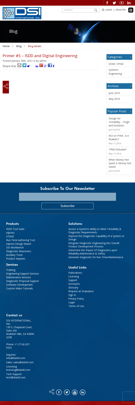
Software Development (19, 284)
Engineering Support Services (22, 273)
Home (6, 46)
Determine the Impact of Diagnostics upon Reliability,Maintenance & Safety (92, 251)
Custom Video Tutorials (19, 288)
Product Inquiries (15, 258)
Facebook (107, 2)
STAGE (10, 236)
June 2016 (114, 93)
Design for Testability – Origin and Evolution (119, 122)
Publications (75, 272)
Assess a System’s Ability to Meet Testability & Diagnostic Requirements (94, 230)
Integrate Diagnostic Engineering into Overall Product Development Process (93, 244)
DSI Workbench (15, 247)
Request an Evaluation (81, 291)
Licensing (73, 276)
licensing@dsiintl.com (18, 369)
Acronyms (74, 283)
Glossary (73, 287)
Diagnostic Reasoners (18, 251)
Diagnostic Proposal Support (22, 281)
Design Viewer (18, 243)
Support (72, 280)
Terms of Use (76, 306)
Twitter (114, 2)
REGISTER (121, 10)
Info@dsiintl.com (15, 358)
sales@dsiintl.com (23, 362)
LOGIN (108, 10)
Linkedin (129, 2)
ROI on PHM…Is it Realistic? (119, 137)
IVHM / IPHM (116, 64)
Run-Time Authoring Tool (20, 240)
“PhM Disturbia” (118, 149)
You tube (75, 391)
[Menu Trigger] (130, 10)
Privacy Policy (76, 298)
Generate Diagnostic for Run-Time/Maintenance (95, 257)
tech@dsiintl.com (15, 377)
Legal (71, 302)
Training (10, 270)
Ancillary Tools (14, 255)
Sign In (72, 295)
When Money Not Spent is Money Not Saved (120, 163)
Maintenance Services (18, 277)
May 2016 (114, 99)
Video (121, 2)
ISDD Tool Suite (15, 229)
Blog (18, 46)
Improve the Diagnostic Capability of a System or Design (96, 237)
